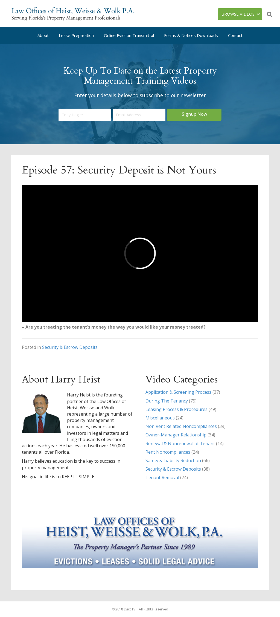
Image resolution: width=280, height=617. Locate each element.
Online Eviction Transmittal (129, 35)
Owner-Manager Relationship (175, 435)
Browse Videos (238, 14)
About (43, 35)
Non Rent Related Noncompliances (181, 426)
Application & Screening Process (178, 392)
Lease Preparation (76, 35)
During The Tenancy (166, 401)
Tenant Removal (162, 477)
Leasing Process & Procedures (176, 409)
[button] (194, 115)
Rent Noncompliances (167, 452)
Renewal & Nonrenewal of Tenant (180, 444)
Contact (235, 35)
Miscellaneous (160, 418)
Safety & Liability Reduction (173, 460)
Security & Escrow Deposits (70, 347)
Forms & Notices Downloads (191, 35)
